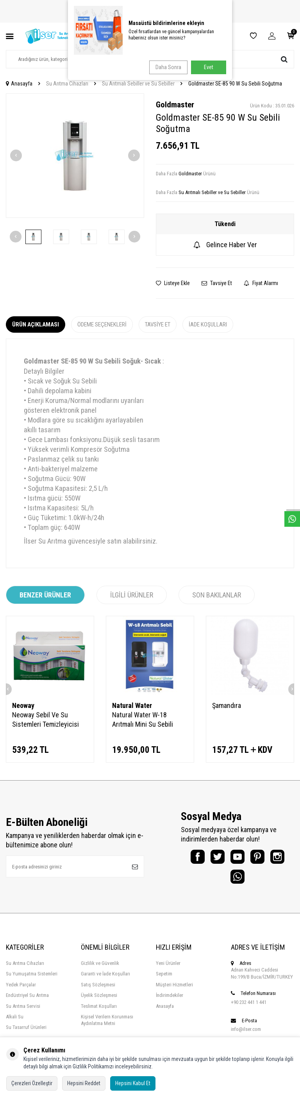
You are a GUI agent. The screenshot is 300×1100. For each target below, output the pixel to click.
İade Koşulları (208, 324)
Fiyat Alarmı (261, 283)
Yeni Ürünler (168, 970)
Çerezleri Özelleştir (31, 1083)
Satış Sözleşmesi (98, 992)
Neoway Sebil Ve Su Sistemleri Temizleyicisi (45, 719)
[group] (75, 156)
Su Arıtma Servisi (23, 1013)
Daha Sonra (166, 67)
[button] (16, 155)
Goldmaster (175, 104)
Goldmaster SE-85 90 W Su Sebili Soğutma (235, 83)
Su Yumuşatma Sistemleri (31, 981)
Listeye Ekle (173, 283)
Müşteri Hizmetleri (174, 992)
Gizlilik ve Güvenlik (100, 970)
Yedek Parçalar (21, 992)
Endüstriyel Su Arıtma (27, 1002)
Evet (208, 67)
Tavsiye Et (217, 283)
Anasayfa (19, 83)
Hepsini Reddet (83, 1083)
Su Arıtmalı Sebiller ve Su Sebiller (138, 83)
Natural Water (132, 705)
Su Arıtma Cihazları (67, 83)
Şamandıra (226, 705)
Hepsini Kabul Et (132, 1083)
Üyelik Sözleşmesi (99, 1002)
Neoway (23, 705)
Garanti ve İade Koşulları (105, 981)
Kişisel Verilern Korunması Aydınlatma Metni (107, 1027)
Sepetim (164, 981)
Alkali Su (14, 1024)
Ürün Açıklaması (35, 324)
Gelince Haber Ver (225, 245)
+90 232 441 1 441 (248, 1009)
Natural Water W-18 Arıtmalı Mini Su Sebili (142, 719)
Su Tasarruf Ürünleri (26, 1034)
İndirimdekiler (169, 1002)
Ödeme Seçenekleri (102, 324)
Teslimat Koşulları (99, 1013)
